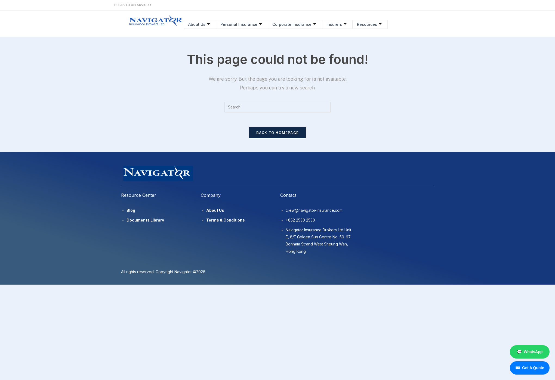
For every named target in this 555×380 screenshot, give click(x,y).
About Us (199, 24)
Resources (366, 24)
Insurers (335, 24)
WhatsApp (529, 351)
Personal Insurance (240, 24)
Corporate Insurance (293, 24)
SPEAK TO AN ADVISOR (132, 5)
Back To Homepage (277, 135)
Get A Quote (529, 368)
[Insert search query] (277, 107)
